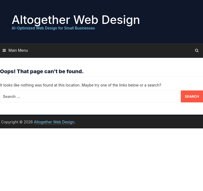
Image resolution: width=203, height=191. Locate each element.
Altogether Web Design (76, 19)
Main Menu (18, 50)
